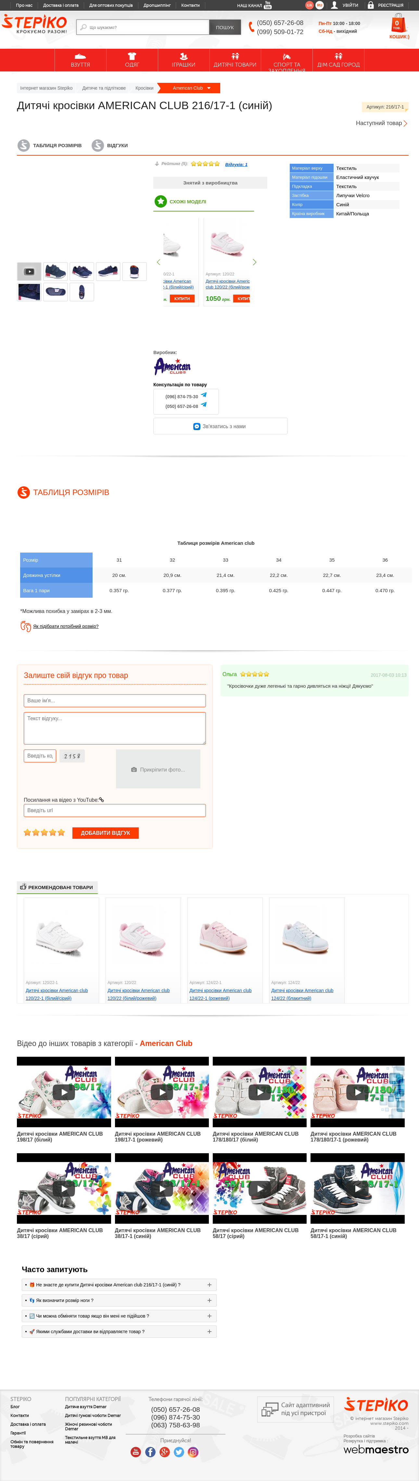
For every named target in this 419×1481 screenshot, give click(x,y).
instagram (212, 1450)
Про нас (24, 5)
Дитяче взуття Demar (96, 1413)
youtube (155, 1450)
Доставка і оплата (61, 5)
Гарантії (18, 1433)
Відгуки (117, 145)
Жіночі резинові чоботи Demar (98, 1437)
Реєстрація (390, 5)
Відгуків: (236, 164)
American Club (192, 88)
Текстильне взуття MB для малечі (100, 1450)
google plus (183, 1452)
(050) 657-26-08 (182, 406)
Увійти (350, 5)
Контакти (190, 5)
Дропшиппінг (157, 5)
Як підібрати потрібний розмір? (65, 626)
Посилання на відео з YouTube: (64, 800)
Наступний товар (379, 123)
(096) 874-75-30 (182, 396)
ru (319, 5)
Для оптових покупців (111, 5)
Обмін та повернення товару (31, 1444)
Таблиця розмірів (57, 145)
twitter (198, 1450)
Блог (14, 1407)
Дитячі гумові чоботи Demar (96, 1423)
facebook (169, 1450)
